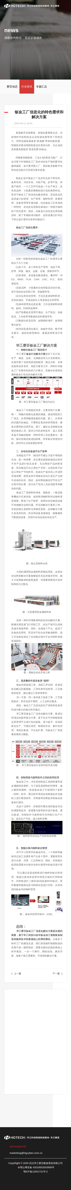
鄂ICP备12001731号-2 (35, 1171)
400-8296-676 (18, 1146)
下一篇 (56, 973)
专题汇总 (41, 86)
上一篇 (17, 973)
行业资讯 (26, 86)
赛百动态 (12, 86)
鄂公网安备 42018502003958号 (37, 1167)
